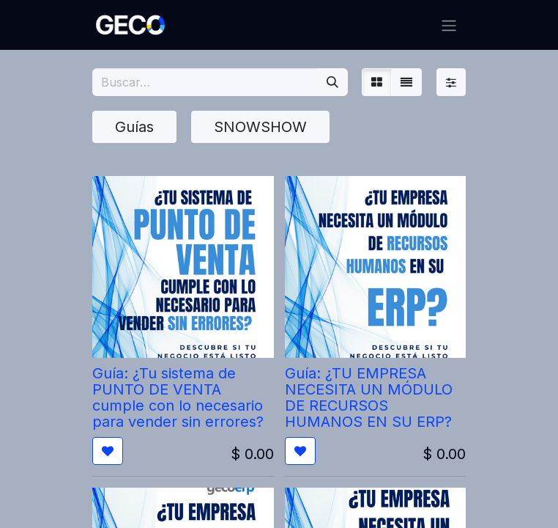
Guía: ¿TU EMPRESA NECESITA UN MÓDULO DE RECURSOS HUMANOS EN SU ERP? (369, 397)
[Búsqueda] (332, 82)
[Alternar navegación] (449, 25)
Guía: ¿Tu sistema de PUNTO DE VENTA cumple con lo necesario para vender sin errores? (178, 397)
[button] (107, 451)
